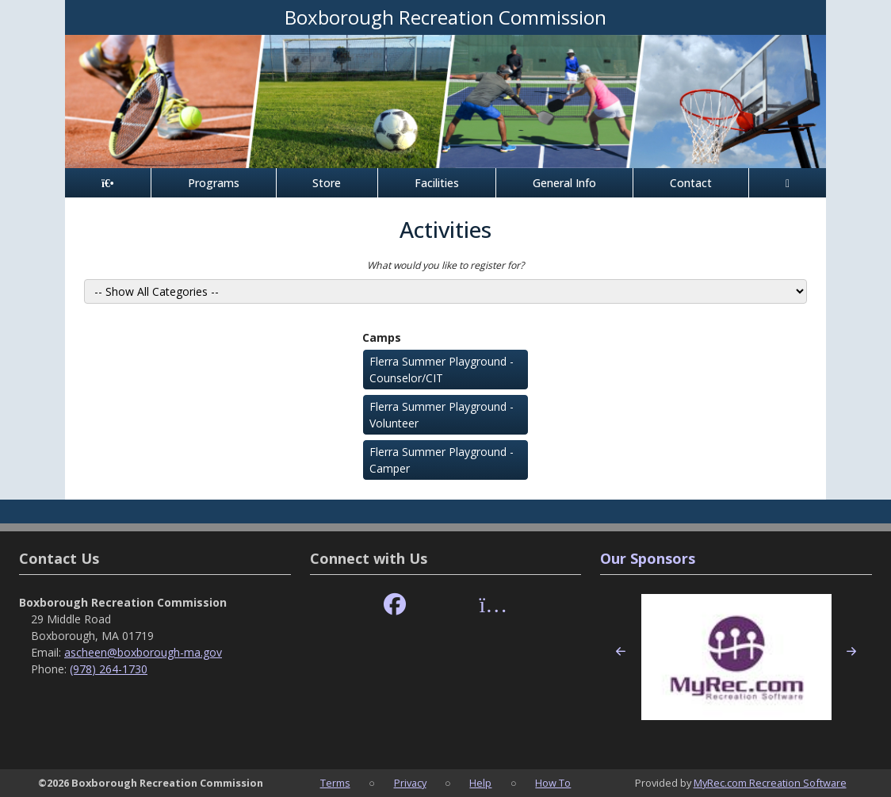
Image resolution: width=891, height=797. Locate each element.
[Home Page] (108, 182)
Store (326, 182)
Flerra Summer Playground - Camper (441, 460)
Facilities (437, 182)
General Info (564, 182)
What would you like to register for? (445, 265)
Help (480, 783)
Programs (213, 182)
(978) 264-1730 (108, 668)
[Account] (787, 182)
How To (553, 783)
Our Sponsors (647, 558)
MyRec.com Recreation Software (770, 783)
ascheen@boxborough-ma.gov (143, 652)
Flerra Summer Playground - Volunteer (441, 415)
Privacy (410, 783)
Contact (691, 182)
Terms (335, 783)
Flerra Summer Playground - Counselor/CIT (441, 369)
